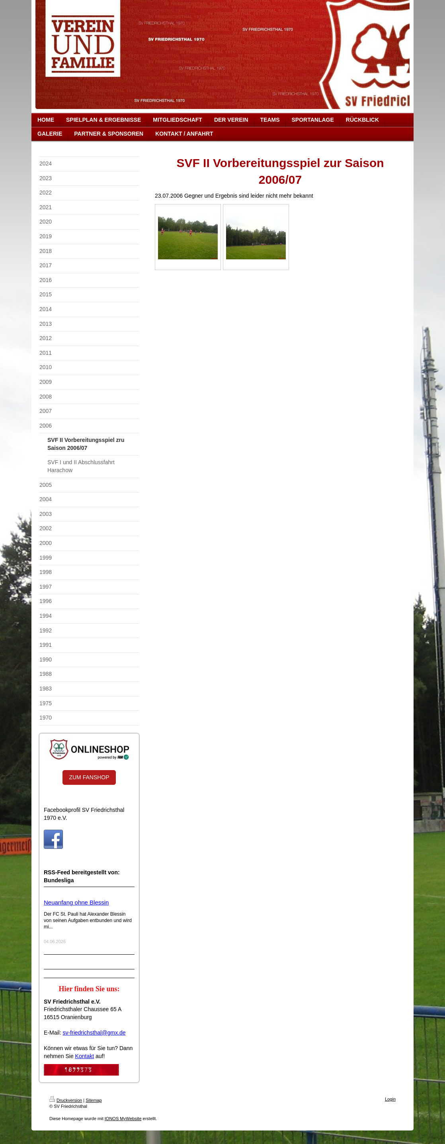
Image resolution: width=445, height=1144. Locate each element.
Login (390, 1099)
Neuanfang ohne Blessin (76, 902)
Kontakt (84, 1056)
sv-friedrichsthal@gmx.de (93, 1032)
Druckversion (65, 1100)
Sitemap (93, 1100)
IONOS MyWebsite (123, 1118)
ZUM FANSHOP (89, 777)
